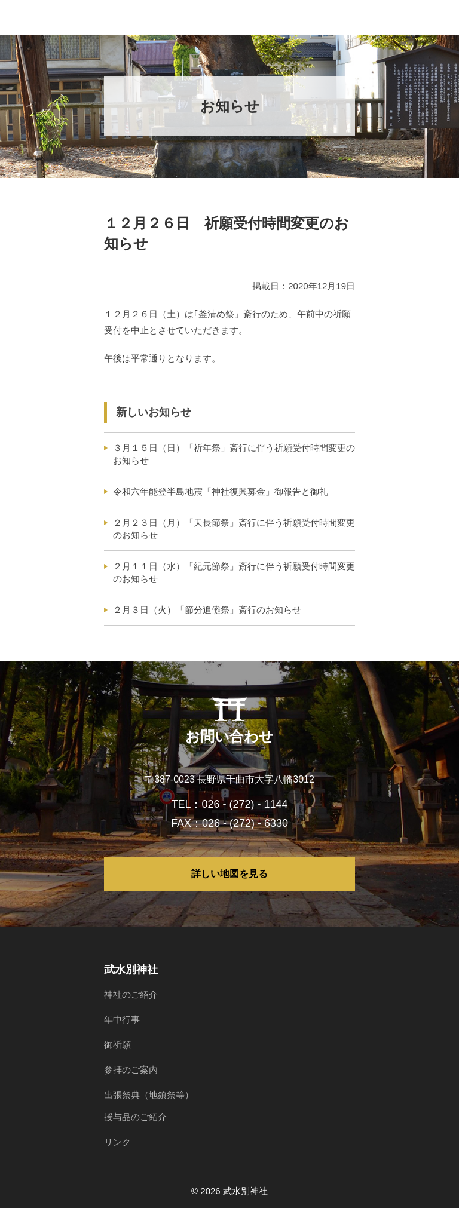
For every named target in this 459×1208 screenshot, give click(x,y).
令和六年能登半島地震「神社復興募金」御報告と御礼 (220, 491)
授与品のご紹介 (135, 1117)
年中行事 (122, 1019)
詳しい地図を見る (229, 874)
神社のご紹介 (131, 994)
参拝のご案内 (131, 1070)
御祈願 (117, 1045)
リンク (117, 1142)
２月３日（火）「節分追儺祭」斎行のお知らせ (207, 610)
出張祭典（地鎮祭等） (149, 1095)
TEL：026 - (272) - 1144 (229, 804)
